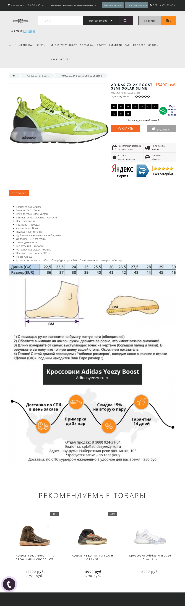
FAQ (127, 45)
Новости (139, 45)
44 (121, 113)
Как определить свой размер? (143, 120)
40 (141, 106)
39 (135, 106)
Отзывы (153, 45)
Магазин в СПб (61, 59)
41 (148, 106)
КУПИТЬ (127, 128)
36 (114, 106)
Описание (19, 193)
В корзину (161, 128)
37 (121, 106)
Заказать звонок (112, 5)
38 (128, 106)
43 (114, 113)
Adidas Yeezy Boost (64, 45)
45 (128, 113)
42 (155, 106)
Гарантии (115, 45)
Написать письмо (137, 5)
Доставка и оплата (93, 45)
